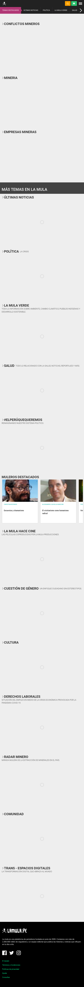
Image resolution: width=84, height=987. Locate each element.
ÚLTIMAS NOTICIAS (30, 10)
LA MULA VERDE (61, 10)
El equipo (5, 961)
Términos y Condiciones (11, 965)
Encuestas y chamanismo (14, 510)
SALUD (74, 10)
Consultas (6, 977)
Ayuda (4, 973)
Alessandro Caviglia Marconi (53, 504)
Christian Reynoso (10, 504)
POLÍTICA (46, 10)
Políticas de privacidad (10, 969)
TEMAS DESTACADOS (10, 10)
